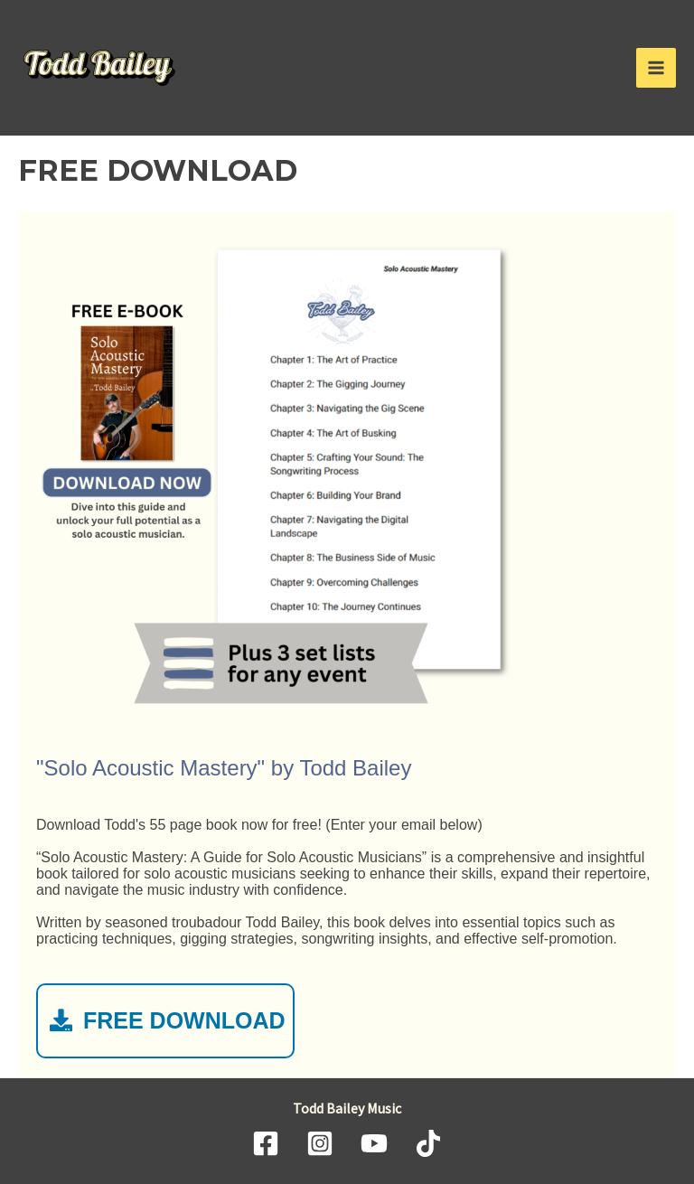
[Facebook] (265, 1143)
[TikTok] (428, 1143)
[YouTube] (374, 1143)
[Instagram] (319, 1143)
